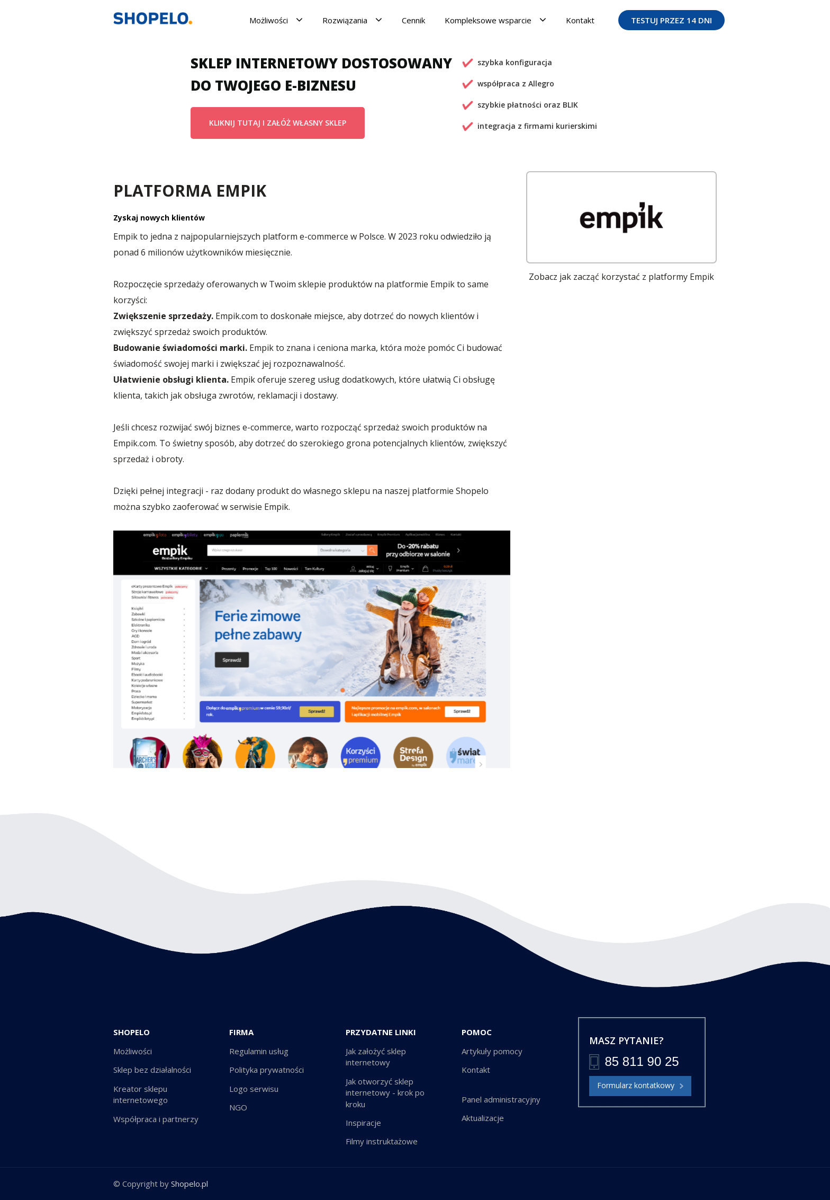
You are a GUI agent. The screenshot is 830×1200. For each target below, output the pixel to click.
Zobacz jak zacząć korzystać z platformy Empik (621, 277)
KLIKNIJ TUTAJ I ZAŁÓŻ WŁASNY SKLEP (277, 123)
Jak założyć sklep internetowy (376, 1056)
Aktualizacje (483, 1118)
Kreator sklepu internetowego (140, 1094)
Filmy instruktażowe (382, 1141)
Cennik (413, 20)
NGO (238, 1107)
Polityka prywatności (266, 1069)
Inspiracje (363, 1122)
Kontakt (580, 20)
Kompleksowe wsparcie (495, 19)
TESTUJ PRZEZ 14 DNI (671, 20)
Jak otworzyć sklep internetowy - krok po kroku (385, 1092)
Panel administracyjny (501, 1099)
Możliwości (276, 19)
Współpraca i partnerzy (156, 1119)
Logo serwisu (253, 1088)
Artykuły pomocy (492, 1051)
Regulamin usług (258, 1051)
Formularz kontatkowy (640, 1086)
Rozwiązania (352, 19)
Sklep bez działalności (152, 1069)
